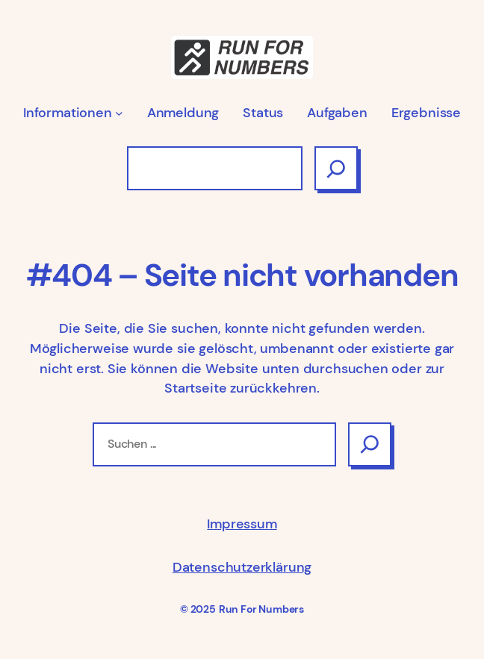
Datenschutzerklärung (242, 567)
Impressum (241, 524)
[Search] (369, 444)
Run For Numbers (261, 609)
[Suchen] (336, 168)
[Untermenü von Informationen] (119, 113)
